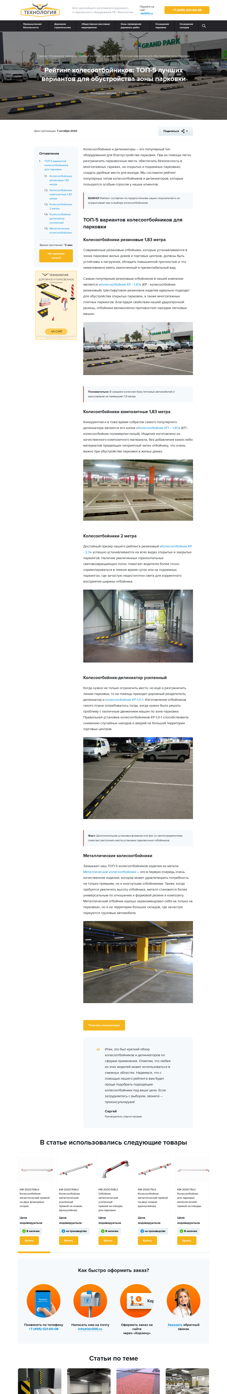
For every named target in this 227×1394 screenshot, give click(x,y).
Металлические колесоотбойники (109, 872)
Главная (42, 56)
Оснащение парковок (162, 26)
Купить (29, 1240)
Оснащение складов (186, 26)
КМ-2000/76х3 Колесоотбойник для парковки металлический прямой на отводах (189, 1198)
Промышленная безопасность (32, 26)
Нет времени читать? (56, 256)
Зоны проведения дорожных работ (131, 26)
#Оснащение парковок (103, 93)
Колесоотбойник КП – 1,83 (158, 428)
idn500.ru (147, 13)
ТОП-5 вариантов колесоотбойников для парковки (56, 165)
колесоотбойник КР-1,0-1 (124, 700)
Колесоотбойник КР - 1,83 (120, 284)
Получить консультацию (104, 1025)
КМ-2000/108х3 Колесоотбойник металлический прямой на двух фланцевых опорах (35, 1198)
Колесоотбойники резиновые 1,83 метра (61, 180)
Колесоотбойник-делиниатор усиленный (60, 218)
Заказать (175, 1325)
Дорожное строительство (62, 26)
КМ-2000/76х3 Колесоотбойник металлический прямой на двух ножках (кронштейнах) (153, 1198)
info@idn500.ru (90, 1329)
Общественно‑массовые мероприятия (96, 26)
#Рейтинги (131, 93)
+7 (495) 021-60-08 (187, 10)
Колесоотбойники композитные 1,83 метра (61, 194)
